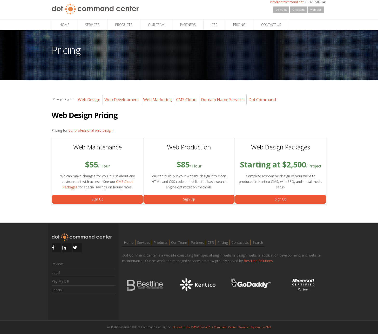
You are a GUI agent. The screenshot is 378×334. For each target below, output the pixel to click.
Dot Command (262, 99)
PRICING (239, 24)
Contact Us (240, 242)
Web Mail (316, 9)
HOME (64, 24)
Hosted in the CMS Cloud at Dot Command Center (205, 327)
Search (257, 242)
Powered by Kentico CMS (254, 327)
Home (129, 242)
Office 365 (298, 9)
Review (57, 264)
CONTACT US (271, 24)
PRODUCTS (123, 24)
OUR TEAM (156, 24)
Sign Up (97, 199)
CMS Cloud (186, 99)
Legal (56, 272)
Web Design (89, 99)
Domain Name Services (222, 99)
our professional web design (90, 130)
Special (57, 290)
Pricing (222, 242)
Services (143, 242)
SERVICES (92, 24)
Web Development (121, 99)
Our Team (179, 242)
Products (161, 242)
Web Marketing (157, 99)
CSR (214, 24)
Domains (281, 9)
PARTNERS (188, 24)
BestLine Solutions (258, 260)
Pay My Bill (60, 281)
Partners (197, 242)
